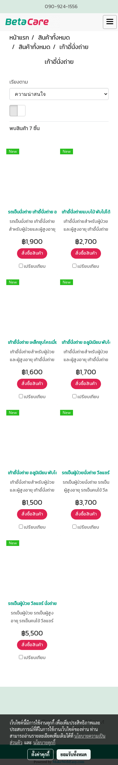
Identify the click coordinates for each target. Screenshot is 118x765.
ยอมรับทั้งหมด (73, 754)
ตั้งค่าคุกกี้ (40, 754)
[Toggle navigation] (110, 22)
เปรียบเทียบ (35, 266)
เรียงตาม (20, 81)
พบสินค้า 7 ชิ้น (24, 128)
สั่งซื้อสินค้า (32, 253)
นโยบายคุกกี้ (44, 742)
